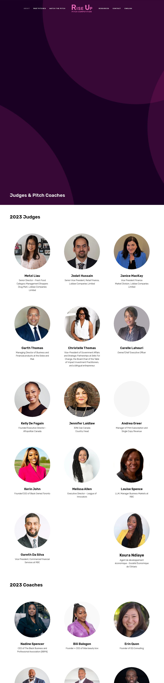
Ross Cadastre (32, 562)
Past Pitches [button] (39, 8)
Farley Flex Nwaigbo (132, 562)
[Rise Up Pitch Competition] (82, 8)
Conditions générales (39, 677)
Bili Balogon (82, 496)
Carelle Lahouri (131, 200)
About (27, 8)
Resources (104, 8)
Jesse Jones (82, 624)
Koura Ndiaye (132, 398)
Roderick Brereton (82, 562)
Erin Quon (132, 496)
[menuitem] (27, 8)
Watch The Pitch (57, 8)
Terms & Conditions (19, 677)
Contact (117, 8)
